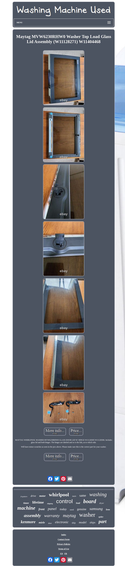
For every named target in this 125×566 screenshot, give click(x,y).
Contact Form (63, 539)
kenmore (28, 522)
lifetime (38, 502)
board (89, 501)
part (102, 521)
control (64, 501)
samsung (96, 509)
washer (87, 515)
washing (98, 494)
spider (100, 517)
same (82, 495)
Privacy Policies (63, 544)
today (63, 509)
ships (92, 522)
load (78, 503)
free (108, 509)
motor (42, 495)
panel (52, 509)
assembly (32, 515)
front (42, 509)
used (72, 509)
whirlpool (59, 494)
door (50, 523)
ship (74, 523)
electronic (62, 522)
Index (63, 535)
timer (26, 503)
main (74, 496)
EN (61, 553)
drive (33, 495)
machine (26, 508)
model (82, 522)
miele (42, 522)
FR (65, 553)
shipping (50, 503)
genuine (81, 509)
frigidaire (24, 496)
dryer (101, 503)
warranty (52, 515)
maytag (69, 515)
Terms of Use (63, 549)
